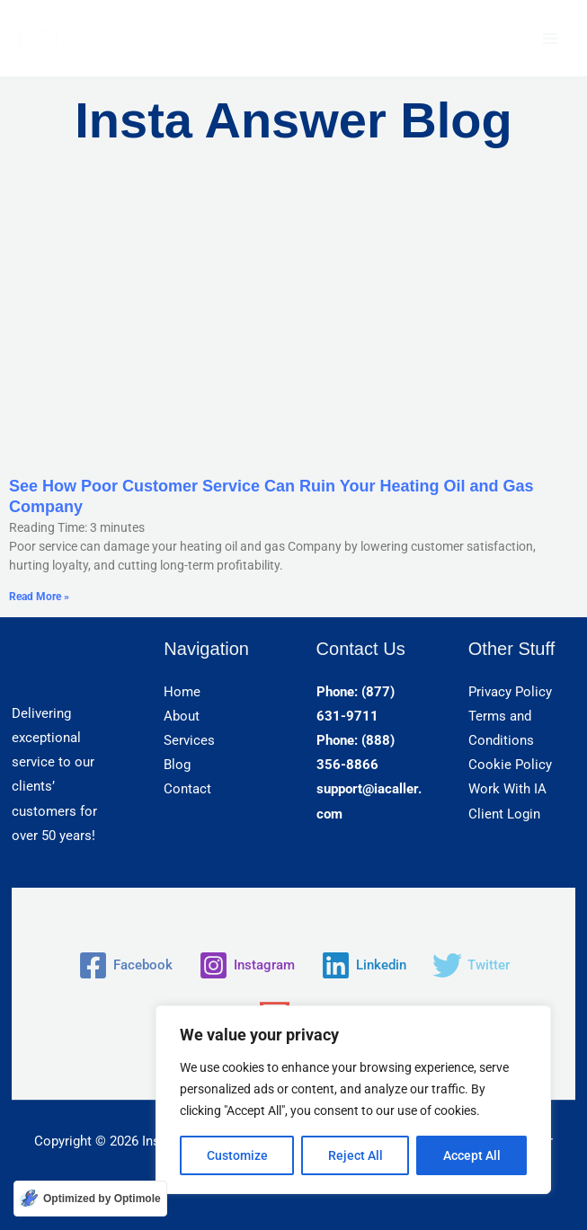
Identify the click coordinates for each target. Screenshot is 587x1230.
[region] (353, 1099)
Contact (187, 789)
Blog (177, 765)
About (182, 716)
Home (182, 692)
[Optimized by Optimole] (90, 1199)
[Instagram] (246, 965)
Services (189, 740)
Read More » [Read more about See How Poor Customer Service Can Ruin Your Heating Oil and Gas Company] (39, 596)
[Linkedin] (363, 965)
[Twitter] (471, 965)
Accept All (472, 1155)
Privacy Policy (510, 692)
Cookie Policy (510, 765)
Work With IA (507, 789)
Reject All (355, 1155)
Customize (237, 1155)
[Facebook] (125, 965)
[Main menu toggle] (550, 39)
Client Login (504, 814)
